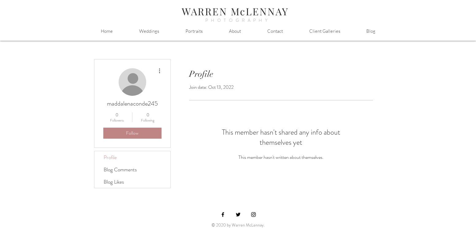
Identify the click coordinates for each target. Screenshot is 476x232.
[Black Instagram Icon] (253, 214)
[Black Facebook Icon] (223, 214)
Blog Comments (120, 169)
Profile (110, 157)
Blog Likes (114, 181)
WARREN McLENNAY (235, 11)
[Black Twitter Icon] (238, 214)
